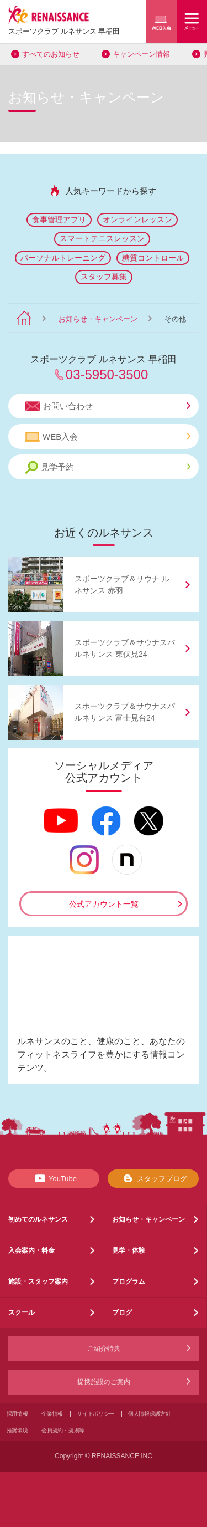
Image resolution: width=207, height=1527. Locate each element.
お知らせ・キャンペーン (98, 319)
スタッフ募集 (104, 276)
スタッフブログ (153, 1178)
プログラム (128, 1281)
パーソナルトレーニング (62, 257)
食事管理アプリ (59, 219)
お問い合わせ (107, 406)
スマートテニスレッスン (102, 238)
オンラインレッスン (137, 219)
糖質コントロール (153, 257)
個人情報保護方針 (149, 1414)
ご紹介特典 (103, 1348)
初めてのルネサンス (38, 1219)
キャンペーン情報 (141, 54)
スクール (21, 1312)
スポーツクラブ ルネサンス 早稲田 (64, 31)
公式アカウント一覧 (104, 904)
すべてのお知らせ (50, 54)
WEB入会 (107, 437)
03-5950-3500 (107, 374)
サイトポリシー (95, 1414)
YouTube (54, 1178)
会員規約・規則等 (62, 1430)
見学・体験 (128, 1250)
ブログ (122, 1312)
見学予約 (107, 467)
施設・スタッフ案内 (38, 1281)
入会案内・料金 (31, 1250)
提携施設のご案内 (103, 1382)
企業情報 (52, 1414)
